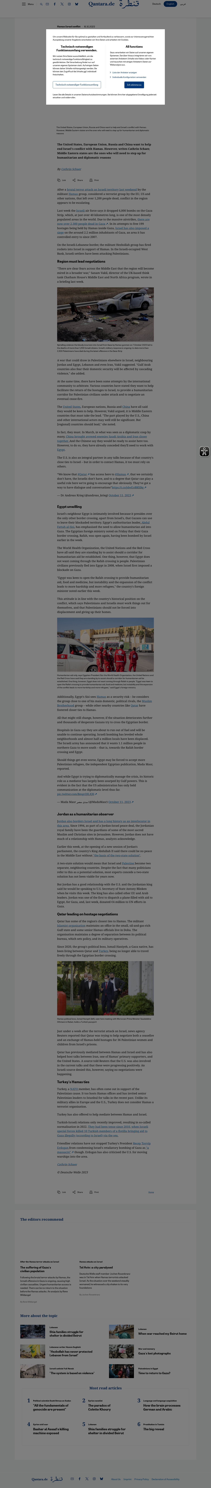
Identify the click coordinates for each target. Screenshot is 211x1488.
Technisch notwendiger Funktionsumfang (77, 84)
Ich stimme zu (134, 84)
